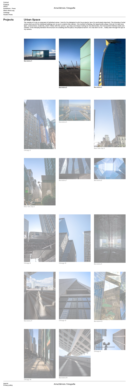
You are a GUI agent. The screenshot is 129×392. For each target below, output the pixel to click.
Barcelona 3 (110, 63)
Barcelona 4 (40, 50)
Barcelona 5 (75, 63)
